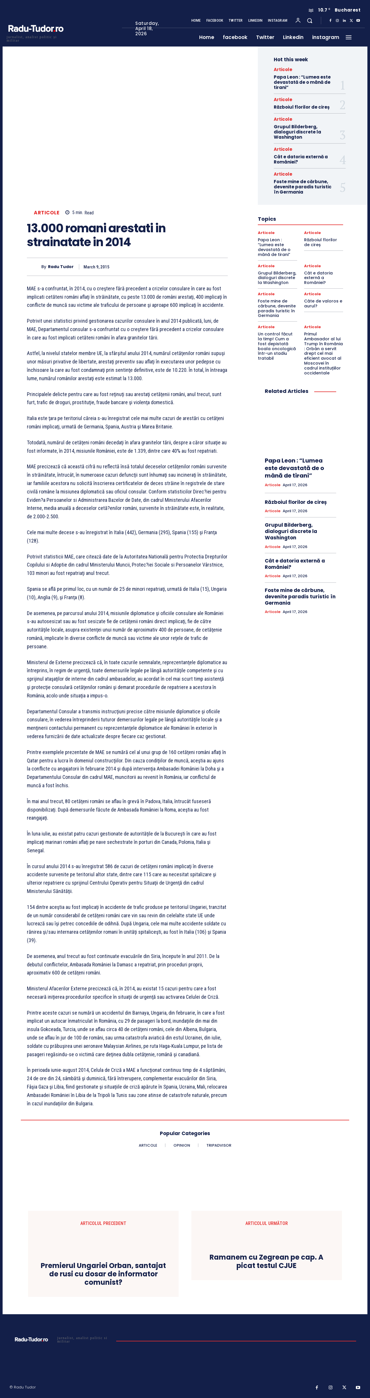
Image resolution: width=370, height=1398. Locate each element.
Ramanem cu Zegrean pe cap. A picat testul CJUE (266, 1261)
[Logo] (62, 1339)
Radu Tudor (61, 266)
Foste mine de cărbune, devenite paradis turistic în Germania (303, 187)
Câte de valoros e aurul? (323, 303)
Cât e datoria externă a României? (301, 159)
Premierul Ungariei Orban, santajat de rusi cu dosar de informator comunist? (103, 1274)
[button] (310, 20)
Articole (46, 212)
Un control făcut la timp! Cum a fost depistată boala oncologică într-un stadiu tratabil (277, 346)
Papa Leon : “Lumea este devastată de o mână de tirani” (302, 82)
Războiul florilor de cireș (302, 107)
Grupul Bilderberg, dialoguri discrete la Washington (297, 132)
